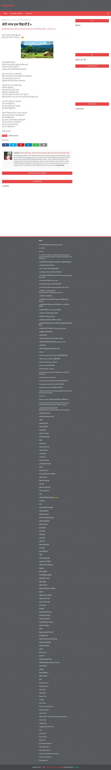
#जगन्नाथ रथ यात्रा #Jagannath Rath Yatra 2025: (54, 287)
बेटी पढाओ (42, 534)
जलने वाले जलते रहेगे (45, 464)
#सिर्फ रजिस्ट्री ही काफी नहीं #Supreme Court (52, 342)
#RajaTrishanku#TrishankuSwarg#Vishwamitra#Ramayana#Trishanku (55, 392)
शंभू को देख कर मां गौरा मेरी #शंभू (48, 639)
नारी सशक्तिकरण (43, 511)
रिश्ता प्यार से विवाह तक (45, 612)
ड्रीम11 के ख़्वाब (43, 477)
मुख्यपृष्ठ (4, 20)
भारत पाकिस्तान (43, 551)
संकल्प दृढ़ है (42, 652)
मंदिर (40, 555)
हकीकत (41, 669)
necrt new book (44, 747)
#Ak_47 (41, 352)
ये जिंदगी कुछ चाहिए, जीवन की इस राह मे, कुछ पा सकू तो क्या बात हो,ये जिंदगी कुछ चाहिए (24, 29)
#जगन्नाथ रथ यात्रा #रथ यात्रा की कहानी (50, 284)
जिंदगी (41, 467)
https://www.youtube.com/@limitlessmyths (53, 716)
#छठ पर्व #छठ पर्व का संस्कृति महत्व (49, 269)
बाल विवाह (42, 531)
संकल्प (41, 649)
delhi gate (42, 693)
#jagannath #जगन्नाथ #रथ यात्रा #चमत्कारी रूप (53, 381)
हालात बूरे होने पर (43, 673)
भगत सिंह (41, 548)
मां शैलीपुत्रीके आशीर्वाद (45, 575)
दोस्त (40, 494)
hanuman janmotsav (46, 706)
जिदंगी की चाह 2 (43, 470)
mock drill (42, 740)
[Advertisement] (92, 86)
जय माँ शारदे (42, 454)
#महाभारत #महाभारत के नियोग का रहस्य (50, 320)
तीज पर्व (41, 484)
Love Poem (42, 733)
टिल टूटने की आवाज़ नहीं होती (47, 474)
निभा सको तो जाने (44, 514)
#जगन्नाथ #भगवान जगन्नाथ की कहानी (50, 272)
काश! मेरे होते (42, 430)
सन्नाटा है (41, 656)
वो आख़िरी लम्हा (43, 636)
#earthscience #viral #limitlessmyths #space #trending (54, 373)
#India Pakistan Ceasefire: (47, 377)
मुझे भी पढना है (43, 585)
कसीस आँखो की (43, 427)
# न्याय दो (42, 248)
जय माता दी (42, 457)
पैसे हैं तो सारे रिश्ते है (44, 521)
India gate (42, 720)
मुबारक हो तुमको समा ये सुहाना (47, 588)
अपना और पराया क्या (44, 413)
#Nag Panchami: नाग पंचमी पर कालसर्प (50, 387)
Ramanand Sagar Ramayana (49, 753)
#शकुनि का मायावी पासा (45, 332)
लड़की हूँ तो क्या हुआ (44, 615)
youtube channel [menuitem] (16, 13)
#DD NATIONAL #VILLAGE (46, 369)
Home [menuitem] (5, 13)
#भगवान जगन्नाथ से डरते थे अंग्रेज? (48, 313)
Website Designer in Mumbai (54, 767)
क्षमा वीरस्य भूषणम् (44, 437)
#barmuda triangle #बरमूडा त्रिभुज (49, 359)
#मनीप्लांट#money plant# (47, 316)
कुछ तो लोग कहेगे (44, 433)
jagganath (43, 723)
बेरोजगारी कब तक (44, 545)
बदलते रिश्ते (42, 528)
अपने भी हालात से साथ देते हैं (46, 417)
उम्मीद (41, 420)
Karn (40, 730)
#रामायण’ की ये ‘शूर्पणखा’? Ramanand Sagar (52, 328)
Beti (40, 679)
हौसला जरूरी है (43, 676)
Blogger (76, 767)
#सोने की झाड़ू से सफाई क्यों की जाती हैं (49, 349)
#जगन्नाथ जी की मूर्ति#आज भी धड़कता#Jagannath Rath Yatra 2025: (55, 276)
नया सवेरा (41, 501)
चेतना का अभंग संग (44, 447)
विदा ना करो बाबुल (44, 625)
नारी (40, 504)
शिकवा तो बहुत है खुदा (45, 642)
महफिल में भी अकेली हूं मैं (46, 565)
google (41, 700)
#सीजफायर (42, 345)
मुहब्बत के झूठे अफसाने (45, 595)
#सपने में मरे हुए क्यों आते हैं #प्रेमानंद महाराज (51, 338)
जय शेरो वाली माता (44, 460)
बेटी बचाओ (42, 538)
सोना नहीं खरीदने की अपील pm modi (49, 663)
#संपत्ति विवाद (43, 335)
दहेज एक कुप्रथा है (44, 491)
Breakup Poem (43, 686)
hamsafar (42, 703)
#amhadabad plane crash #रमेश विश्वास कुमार (53, 355)
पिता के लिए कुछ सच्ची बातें (46, 518)
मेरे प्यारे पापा (42, 605)
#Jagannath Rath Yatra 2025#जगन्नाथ (51, 384)
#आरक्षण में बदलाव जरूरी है (46, 265)
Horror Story (43, 713)
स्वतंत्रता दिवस (43, 666)
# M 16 (41, 251)
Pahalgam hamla (45, 750)
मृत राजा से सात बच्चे (44, 602)
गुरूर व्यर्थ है (42, 443)
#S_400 (42, 396)
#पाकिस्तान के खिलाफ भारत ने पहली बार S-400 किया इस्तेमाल (54, 305)
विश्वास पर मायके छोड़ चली (46, 632)
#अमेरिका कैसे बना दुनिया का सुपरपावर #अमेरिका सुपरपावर (55, 262)
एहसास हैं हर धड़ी (43, 423)
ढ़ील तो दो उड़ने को (44, 481)
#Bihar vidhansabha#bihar (48, 362)
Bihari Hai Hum (12, 20)
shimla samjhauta (45, 757)
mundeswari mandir (45, 743)
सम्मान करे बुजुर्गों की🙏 (45, 659)
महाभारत (41, 568)
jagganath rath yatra (46, 727)
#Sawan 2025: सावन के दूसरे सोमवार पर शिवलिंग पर (53, 399)
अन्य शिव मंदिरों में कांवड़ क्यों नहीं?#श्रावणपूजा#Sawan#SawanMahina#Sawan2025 (54, 409)
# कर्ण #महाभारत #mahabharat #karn (51, 245)
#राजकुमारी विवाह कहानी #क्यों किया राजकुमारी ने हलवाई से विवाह (55, 324)
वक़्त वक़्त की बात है (44, 619)
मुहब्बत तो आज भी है (44, 598)
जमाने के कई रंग (43, 450)
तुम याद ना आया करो (44, 487)
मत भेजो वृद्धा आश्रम (44, 558)
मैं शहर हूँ (41, 609)
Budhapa (42, 689)
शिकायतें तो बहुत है (44, 646)
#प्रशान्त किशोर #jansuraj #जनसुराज (50, 310)
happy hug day (44, 710)
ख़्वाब (40, 440)
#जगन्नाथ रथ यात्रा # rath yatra (48, 281)
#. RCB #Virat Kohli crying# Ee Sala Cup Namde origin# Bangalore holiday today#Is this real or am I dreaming (55, 256)
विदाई (40, 629)
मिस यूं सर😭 (42, 582)
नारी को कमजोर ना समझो (46, 508)
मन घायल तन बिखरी (44, 561)
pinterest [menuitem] (28, 13)
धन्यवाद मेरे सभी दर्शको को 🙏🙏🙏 (48, 497)
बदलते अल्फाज (43, 524)
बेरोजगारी (41, 541)
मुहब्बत (41, 592)
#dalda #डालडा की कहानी (47, 365)
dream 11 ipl (42, 696)
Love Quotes (43, 737)
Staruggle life (43, 760)
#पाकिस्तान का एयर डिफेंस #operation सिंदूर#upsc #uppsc (54, 300)
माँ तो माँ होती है (43, 572)
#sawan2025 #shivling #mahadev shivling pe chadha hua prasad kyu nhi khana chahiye (54, 404)
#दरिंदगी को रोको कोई (45, 296)
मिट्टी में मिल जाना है (44, 578)
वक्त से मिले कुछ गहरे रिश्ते (46, 622)
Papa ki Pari (8, 5)
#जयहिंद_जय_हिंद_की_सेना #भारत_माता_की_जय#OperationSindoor (51, 291)
